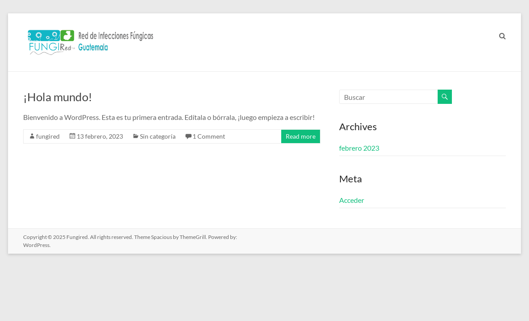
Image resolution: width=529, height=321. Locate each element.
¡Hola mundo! (57, 97)
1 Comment (209, 136)
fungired (48, 136)
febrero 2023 (359, 148)
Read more (301, 136)
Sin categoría (158, 136)
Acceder (351, 200)
